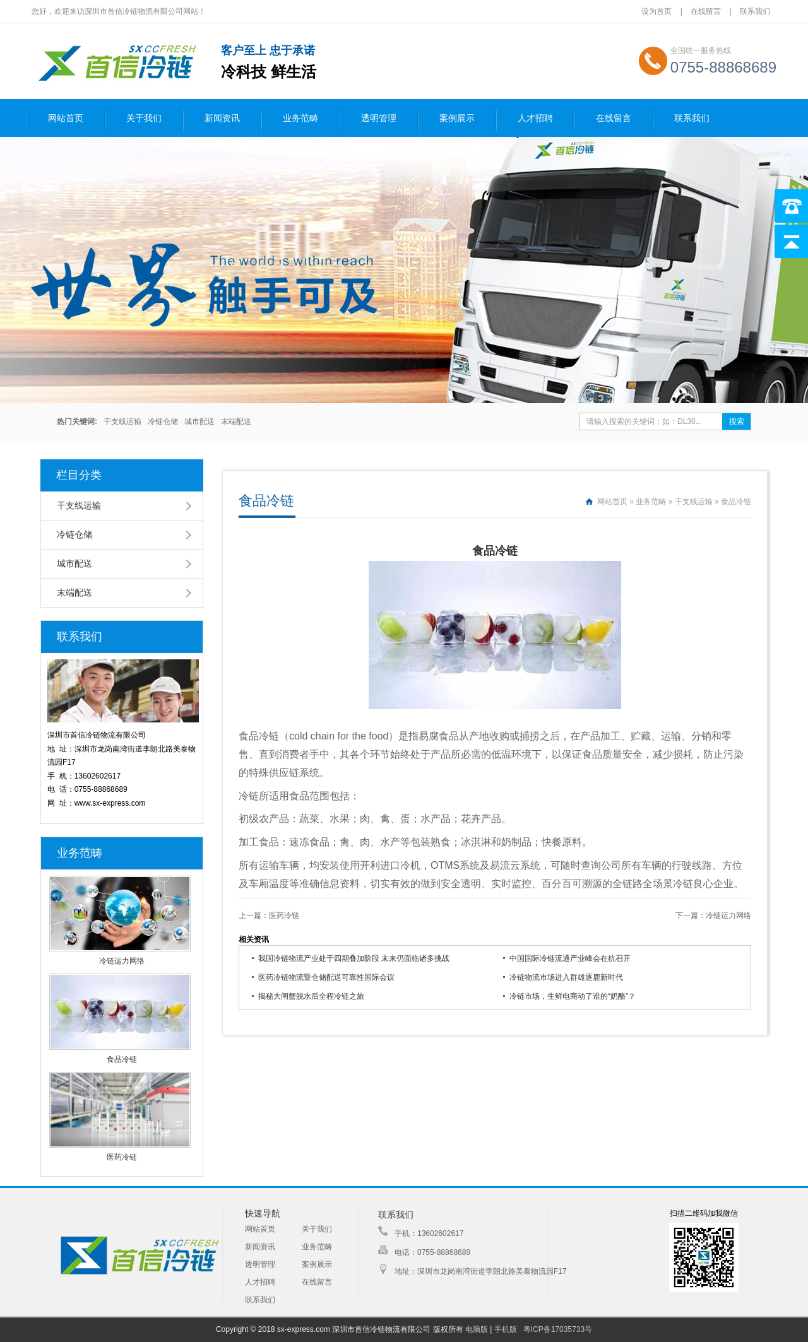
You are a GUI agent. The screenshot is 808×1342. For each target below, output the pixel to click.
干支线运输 (122, 421)
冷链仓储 (163, 421)
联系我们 (755, 11)
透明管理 (378, 118)
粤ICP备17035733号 (557, 1329)
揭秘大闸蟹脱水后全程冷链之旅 (311, 996)
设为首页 (657, 11)
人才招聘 (535, 118)
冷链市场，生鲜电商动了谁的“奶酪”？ (572, 996)
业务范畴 (300, 118)
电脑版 (476, 1329)
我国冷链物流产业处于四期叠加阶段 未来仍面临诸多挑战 (353, 958)
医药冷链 (122, 1157)
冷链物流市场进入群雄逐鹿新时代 (566, 977)
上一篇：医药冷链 (269, 915)
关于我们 (144, 118)
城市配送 (199, 421)
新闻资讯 (222, 118)
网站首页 (65, 118)
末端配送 (236, 421)
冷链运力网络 (122, 960)
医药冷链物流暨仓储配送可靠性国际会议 (326, 977)
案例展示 (457, 118)
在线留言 (706, 11)
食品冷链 (122, 1059)
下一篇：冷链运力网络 (713, 915)
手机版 (505, 1329)
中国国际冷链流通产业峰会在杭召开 (570, 958)
